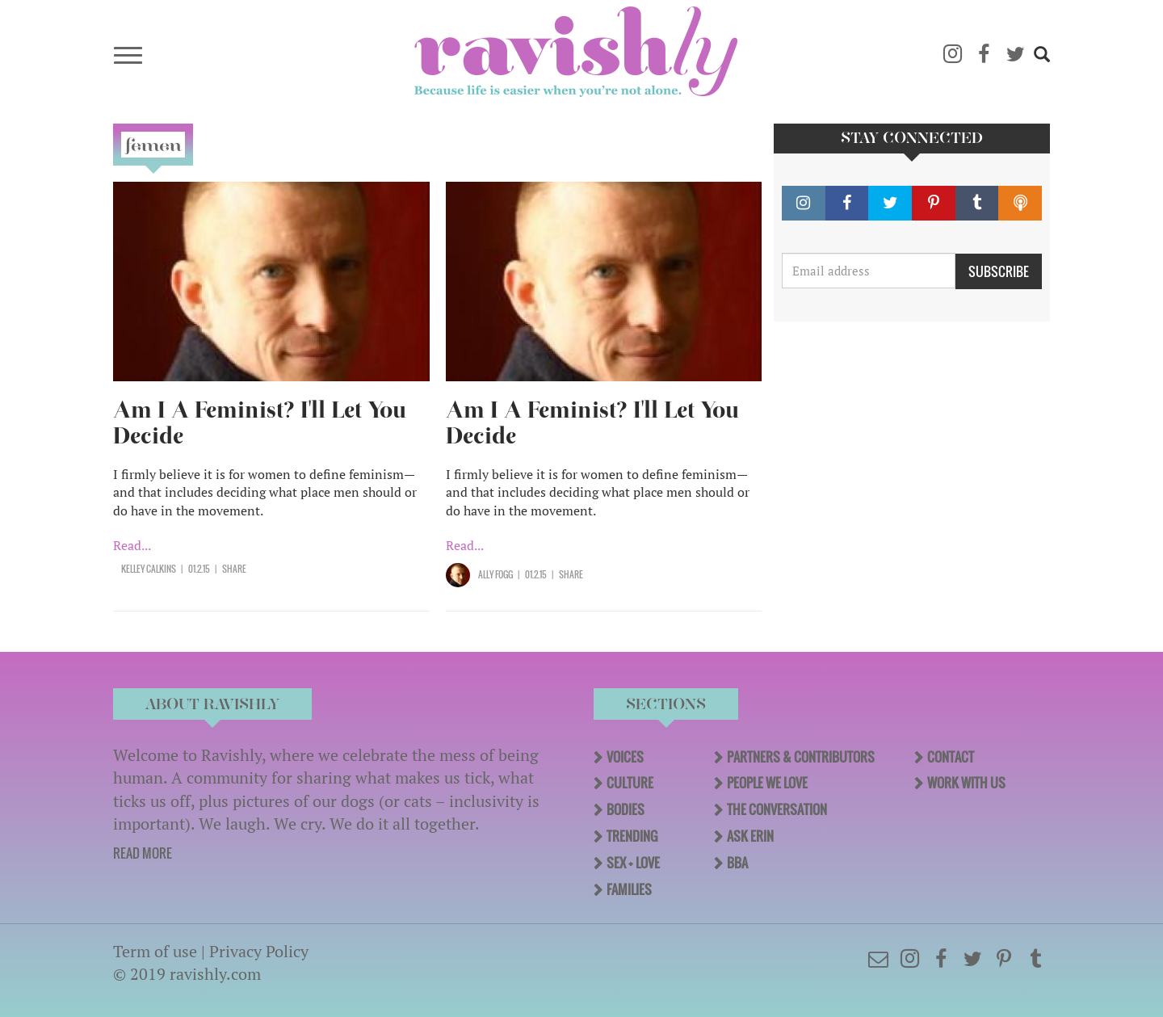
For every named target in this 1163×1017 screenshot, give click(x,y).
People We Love (767, 782)
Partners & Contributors (801, 757)
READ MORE (142, 853)
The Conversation (777, 809)
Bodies (625, 809)
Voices (625, 757)
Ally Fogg (495, 574)
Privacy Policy (259, 951)
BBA (737, 862)
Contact (950, 757)
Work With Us (966, 782)
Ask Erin (750, 836)
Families (629, 889)
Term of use (155, 951)
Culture (630, 782)
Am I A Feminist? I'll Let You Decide (259, 423)
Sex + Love (633, 862)
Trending (632, 836)
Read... (132, 545)
